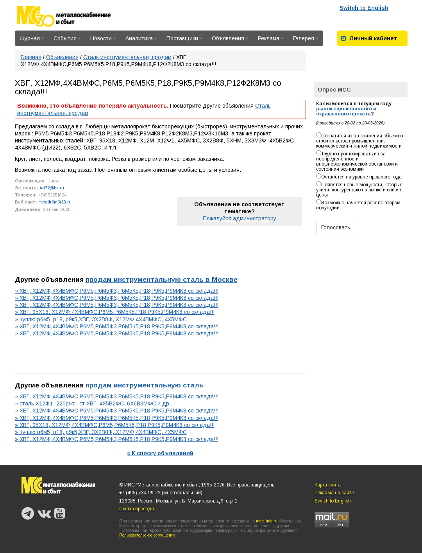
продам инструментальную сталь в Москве (162, 279)
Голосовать (335, 227)
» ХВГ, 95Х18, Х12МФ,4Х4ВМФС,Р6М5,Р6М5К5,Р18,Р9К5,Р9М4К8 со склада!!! (115, 312)
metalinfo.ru (266, 521)
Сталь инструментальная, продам (127, 57)
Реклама (271, 38)
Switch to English (364, 8)
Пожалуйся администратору (239, 218)
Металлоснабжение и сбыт (74, 16)
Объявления (230, 38)
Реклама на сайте (334, 492)
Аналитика (141, 38)
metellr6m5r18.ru (55, 202)
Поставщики (184, 38)
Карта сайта (328, 485)
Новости (103, 38)
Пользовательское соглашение (147, 535)
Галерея (305, 38)
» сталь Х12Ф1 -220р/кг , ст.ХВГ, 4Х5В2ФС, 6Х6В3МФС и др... (94, 403)
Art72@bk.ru (51, 188)
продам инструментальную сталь (145, 385)
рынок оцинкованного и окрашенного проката (346, 111)
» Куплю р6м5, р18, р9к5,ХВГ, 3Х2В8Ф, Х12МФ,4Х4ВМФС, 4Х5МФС (101, 319)
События (67, 38)
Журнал (32, 38)
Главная (31, 57)
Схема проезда (136, 509)
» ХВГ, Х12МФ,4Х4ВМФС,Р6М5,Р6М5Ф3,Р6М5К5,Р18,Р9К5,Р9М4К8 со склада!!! (116, 291)
